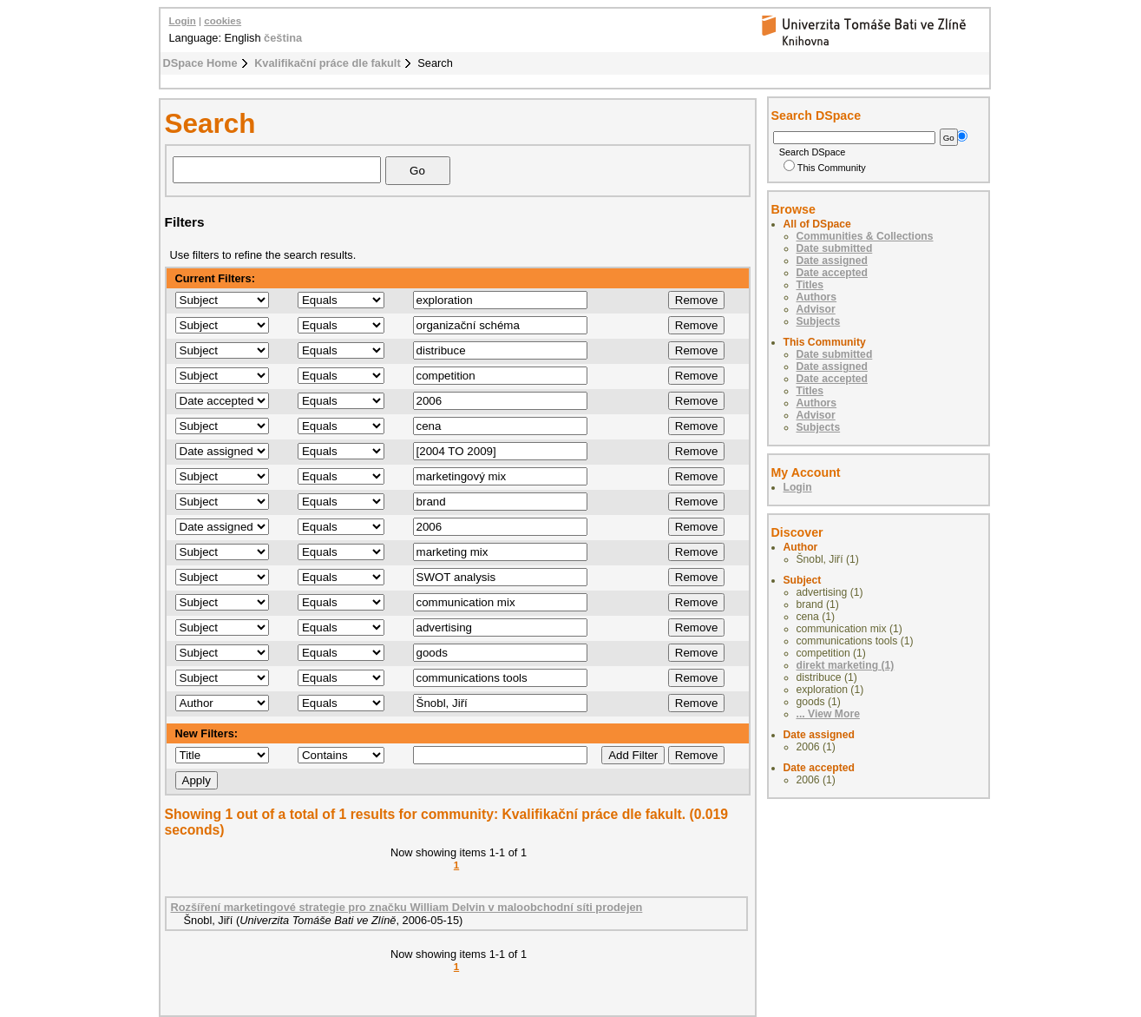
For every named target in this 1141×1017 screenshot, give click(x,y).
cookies (222, 21)
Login (182, 21)
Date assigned (832, 260)
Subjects (819, 321)
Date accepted (832, 273)
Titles (810, 285)
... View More (828, 714)
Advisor (816, 309)
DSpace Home (200, 62)
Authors (817, 297)
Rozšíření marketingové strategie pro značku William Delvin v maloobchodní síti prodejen (407, 907)
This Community (825, 167)
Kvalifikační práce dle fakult (327, 62)
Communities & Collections (865, 236)
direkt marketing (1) (846, 665)
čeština (283, 37)
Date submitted (835, 248)
